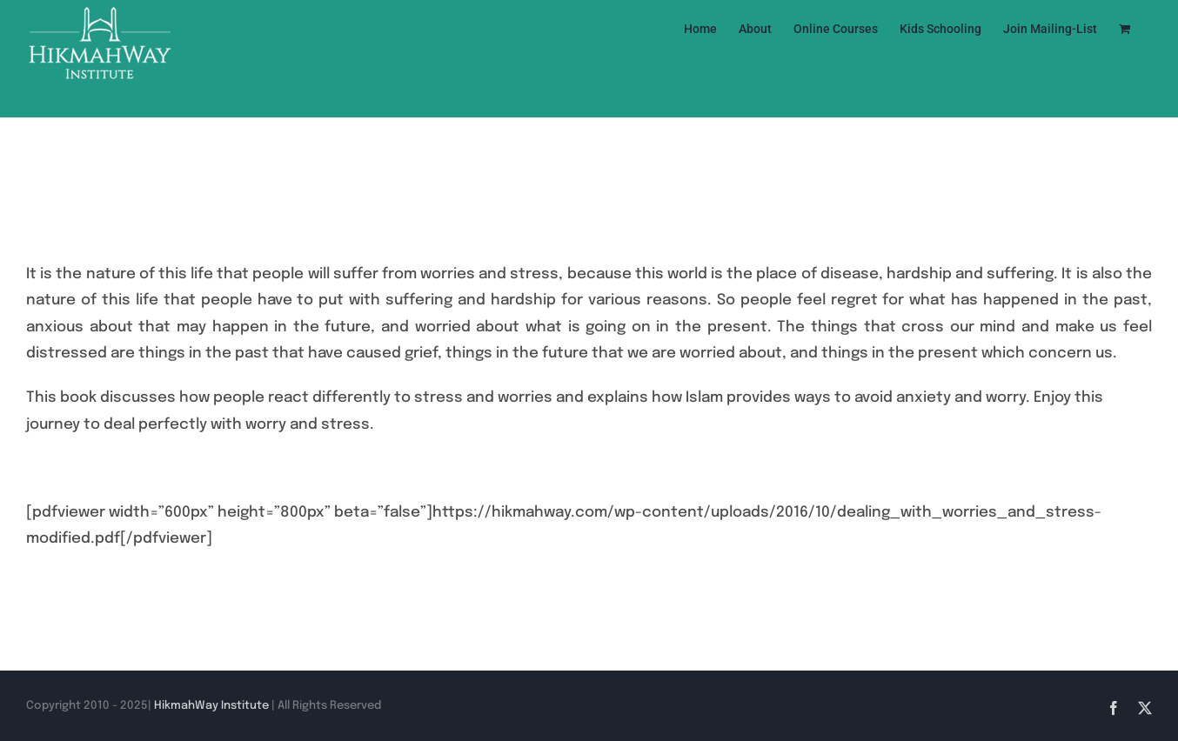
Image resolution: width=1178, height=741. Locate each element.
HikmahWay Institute (211, 705)
